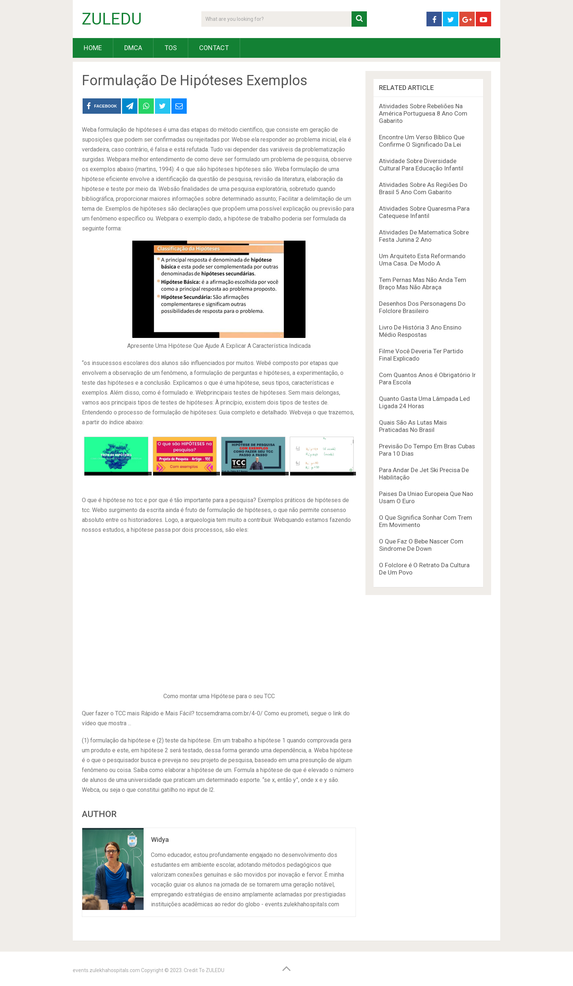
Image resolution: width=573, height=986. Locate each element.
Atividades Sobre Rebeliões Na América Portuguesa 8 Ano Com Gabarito (423, 113)
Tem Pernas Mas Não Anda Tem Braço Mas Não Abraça (422, 283)
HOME (93, 48)
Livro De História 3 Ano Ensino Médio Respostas (420, 331)
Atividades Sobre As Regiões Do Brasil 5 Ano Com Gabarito (423, 188)
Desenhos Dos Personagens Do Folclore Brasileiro (422, 307)
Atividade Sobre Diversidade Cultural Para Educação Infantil (421, 164)
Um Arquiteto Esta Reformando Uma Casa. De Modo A (422, 259)
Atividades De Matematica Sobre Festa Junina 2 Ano (424, 236)
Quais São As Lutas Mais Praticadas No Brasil (413, 426)
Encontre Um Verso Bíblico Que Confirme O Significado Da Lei (421, 140)
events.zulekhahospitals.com (106, 970)
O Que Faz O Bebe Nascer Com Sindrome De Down (421, 545)
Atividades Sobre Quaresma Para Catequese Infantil (424, 212)
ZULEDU (112, 19)
